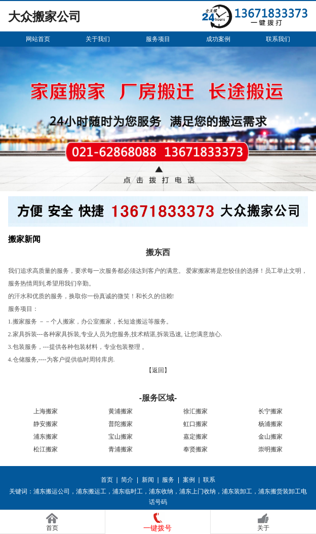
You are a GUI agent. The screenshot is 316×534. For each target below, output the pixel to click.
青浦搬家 (120, 449)
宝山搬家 (120, 436)
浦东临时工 (127, 491)
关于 (263, 527)
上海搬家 (45, 411)
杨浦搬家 (270, 424)
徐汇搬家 (195, 411)
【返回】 (158, 370)
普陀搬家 (120, 424)
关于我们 (98, 39)
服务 (168, 479)
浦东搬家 (45, 436)
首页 (107, 479)
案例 (189, 479)
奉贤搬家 (195, 449)
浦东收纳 (161, 491)
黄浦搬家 (120, 411)
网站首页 (38, 39)
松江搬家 (45, 449)
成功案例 (218, 39)
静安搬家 (45, 424)
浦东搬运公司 (51, 491)
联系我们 (278, 39)
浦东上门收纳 (197, 491)
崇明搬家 (270, 449)
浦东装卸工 (237, 491)
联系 (209, 479)
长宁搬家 (270, 411)
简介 (127, 479)
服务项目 (158, 39)
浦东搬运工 (91, 491)
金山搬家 (270, 436)
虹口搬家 (195, 424)
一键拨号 (157, 528)
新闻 (148, 479)
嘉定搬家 (195, 436)
